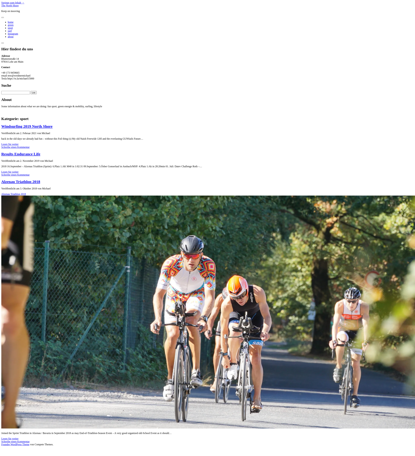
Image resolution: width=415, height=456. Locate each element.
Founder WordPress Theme (15, 444)
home (11, 22)
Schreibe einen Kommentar (15, 147)
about (11, 36)
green (11, 25)
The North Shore (10, 5)
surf (10, 30)
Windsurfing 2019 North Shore (27, 126)
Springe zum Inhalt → (12, 2)
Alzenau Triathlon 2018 (20, 182)
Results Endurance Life (20, 154)
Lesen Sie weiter (10, 144)
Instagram (13, 33)
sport (10, 28)
